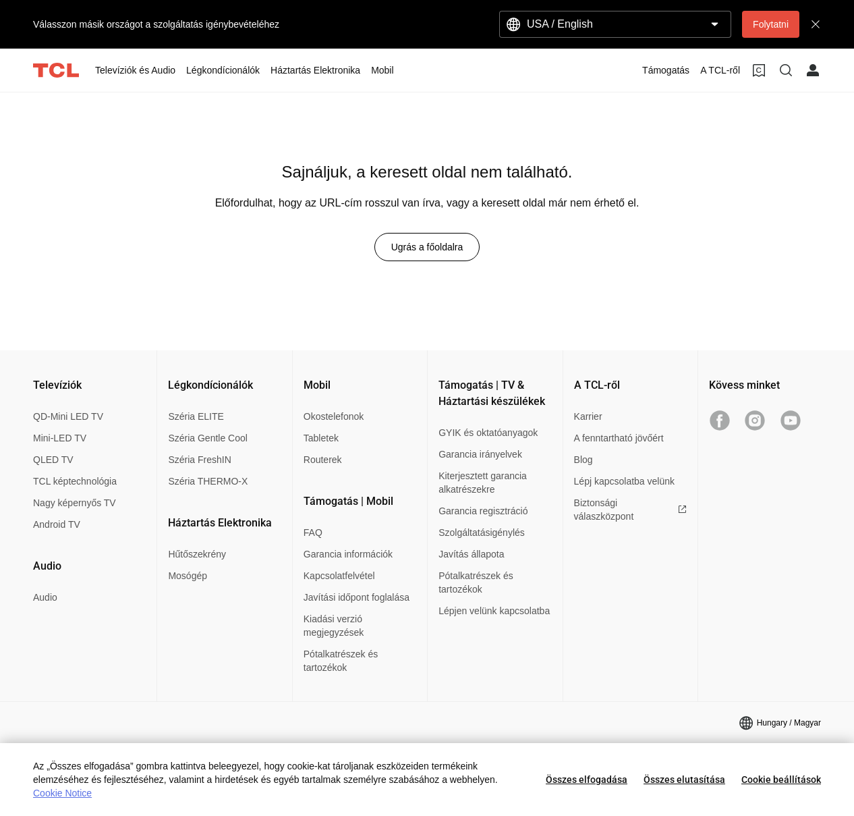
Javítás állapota (471, 554)
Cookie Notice (62, 793)
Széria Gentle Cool (208, 438)
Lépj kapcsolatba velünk (624, 481)
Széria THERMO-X (208, 481)
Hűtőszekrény (197, 554)
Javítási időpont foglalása (356, 597)
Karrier (588, 416)
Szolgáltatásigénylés (481, 532)
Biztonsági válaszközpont (630, 509)
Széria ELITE (195, 416)
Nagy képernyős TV (74, 502)
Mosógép (187, 575)
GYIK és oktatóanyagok (488, 432)
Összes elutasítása (684, 779)
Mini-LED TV (59, 438)
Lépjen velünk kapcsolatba (494, 610)
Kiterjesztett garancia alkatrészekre (482, 482)
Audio (45, 597)
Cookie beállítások (781, 779)
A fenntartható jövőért (619, 438)
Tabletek (321, 438)
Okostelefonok (334, 416)
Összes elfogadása (586, 779)
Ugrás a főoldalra (427, 247)
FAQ (313, 532)
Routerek (323, 459)
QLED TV (53, 459)
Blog (583, 459)
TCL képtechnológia (75, 481)
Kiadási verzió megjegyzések (334, 626)
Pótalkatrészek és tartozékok (341, 661)
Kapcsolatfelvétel (339, 575)
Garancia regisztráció (483, 511)
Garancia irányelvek (480, 454)
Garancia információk (348, 554)
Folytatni (771, 24)
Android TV (56, 524)
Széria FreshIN (199, 459)
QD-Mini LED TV (68, 416)
